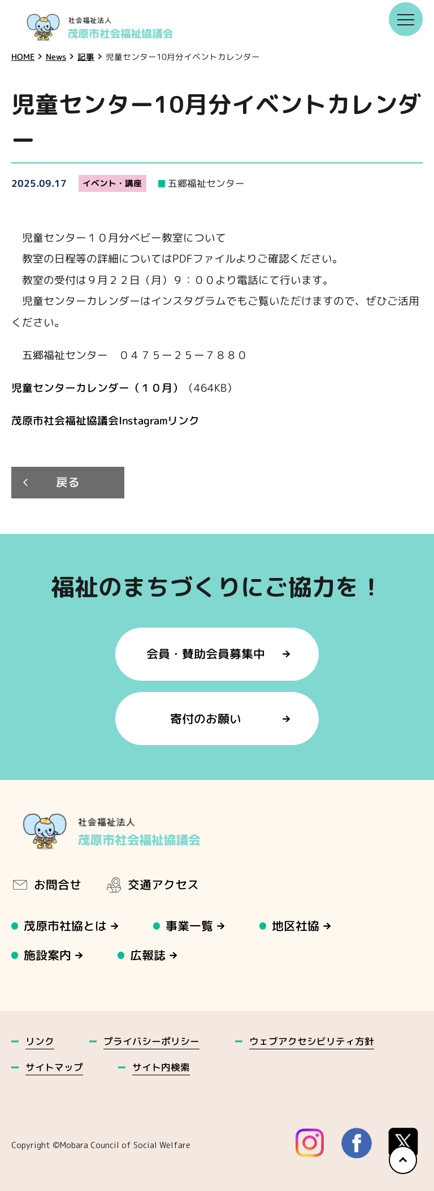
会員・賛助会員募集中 (205, 654)
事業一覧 (190, 926)
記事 (85, 57)
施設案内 (47, 955)
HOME (22, 57)
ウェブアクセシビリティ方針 (311, 1041)
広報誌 (148, 955)
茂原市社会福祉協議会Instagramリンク (105, 420)
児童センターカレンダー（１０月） (97, 387)
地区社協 (296, 926)
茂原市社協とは (65, 926)
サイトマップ (54, 1067)
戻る (68, 483)
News (56, 57)
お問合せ (46, 884)
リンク (39, 1041)
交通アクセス (152, 884)
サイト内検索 (161, 1067)
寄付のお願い (205, 719)
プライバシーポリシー (151, 1041)
